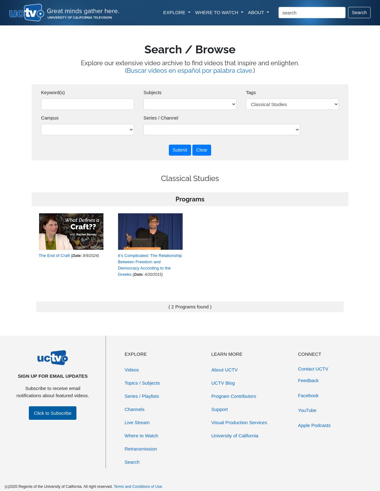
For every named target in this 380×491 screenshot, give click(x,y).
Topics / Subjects (142, 383)
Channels (134, 409)
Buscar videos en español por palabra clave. (190, 70)
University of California (234, 435)
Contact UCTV (313, 368)
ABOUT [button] (257, 12)
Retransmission (141, 448)
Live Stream (137, 422)
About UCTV (224, 369)
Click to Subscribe (52, 413)
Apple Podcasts (314, 425)
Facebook (308, 395)
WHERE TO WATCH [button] (217, 12)
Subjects (152, 92)
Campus (50, 117)
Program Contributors (233, 396)
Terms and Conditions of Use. (138, 486)
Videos (132, 369)
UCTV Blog (223, 383)
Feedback (308, 380)
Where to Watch (141, 435)
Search (359, 12)
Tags (251, 92)
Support (219, 409)
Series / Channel (160, 117)
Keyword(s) (53, 92)
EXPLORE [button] (175, 12)
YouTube (307, 410)
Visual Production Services (239, 422)
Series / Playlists (142, 396)
